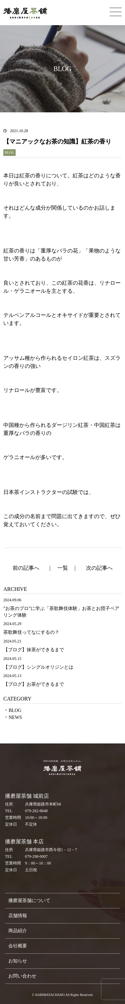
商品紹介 (17, 930)
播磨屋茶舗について (29, 900)
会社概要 (17, 945)
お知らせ (17, 960)
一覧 (62, 568)
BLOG (15, 710)
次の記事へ (99, 568)
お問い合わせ (22, 976)
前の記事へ (26, 568)
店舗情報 (17, 915)
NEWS (15, 717)
